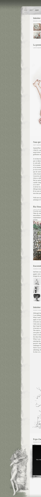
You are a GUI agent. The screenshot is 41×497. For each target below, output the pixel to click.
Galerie (31, 10)
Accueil (25, 10)
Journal (36, 10)
